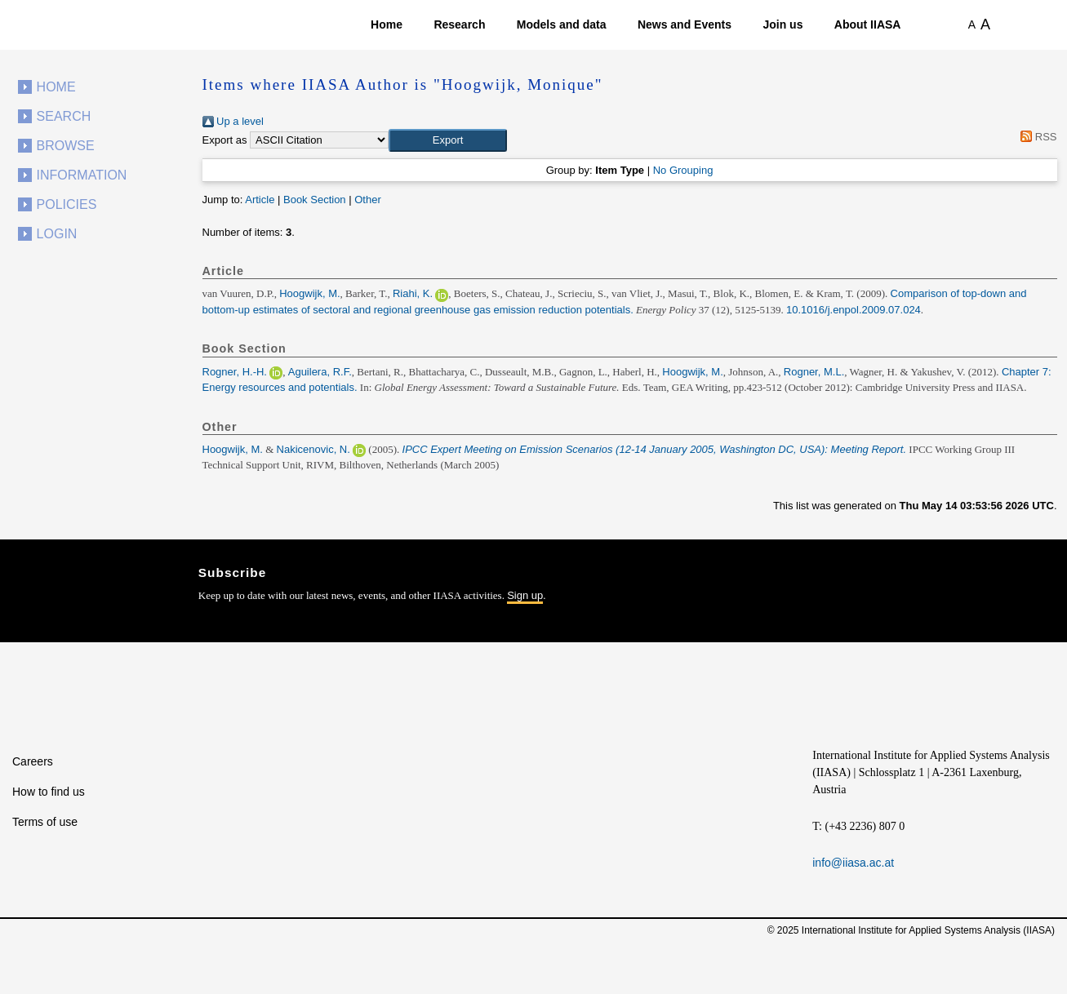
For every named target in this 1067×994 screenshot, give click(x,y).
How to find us (48, 791)
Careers (32, 761)
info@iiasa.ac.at (853, 862)
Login (57, 234)
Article (259, 199)
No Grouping (683, 170)
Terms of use (45, 821)
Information (82, 175)
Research (459, 24)
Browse (66, 146)
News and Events (684, 24)
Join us (782, 24)
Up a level (233, 121)
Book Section (314, 199)
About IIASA (867, 24)
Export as (224, 140)
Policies (67, 204)
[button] (448, 140)
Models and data (562, 24)
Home (386, 24)
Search (64, 116)
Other (367, 199)
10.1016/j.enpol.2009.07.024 (853, 310)
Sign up (525, 595)
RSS (1036, 137)
